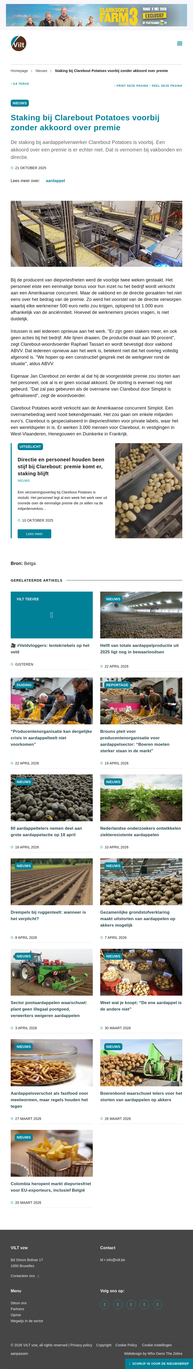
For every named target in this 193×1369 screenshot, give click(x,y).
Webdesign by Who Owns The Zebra (153, 1354)
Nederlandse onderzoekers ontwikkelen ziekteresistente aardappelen (140, 831)
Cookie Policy (126, 1345)
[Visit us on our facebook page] (104, 1304)
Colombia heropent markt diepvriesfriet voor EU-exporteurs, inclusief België (51, 1187)
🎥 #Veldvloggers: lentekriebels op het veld (50, 648)
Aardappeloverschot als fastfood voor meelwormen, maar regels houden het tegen (49, 1100)
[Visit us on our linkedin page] (118, 1304)
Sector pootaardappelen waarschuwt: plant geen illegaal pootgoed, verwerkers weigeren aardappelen (49, 1009)
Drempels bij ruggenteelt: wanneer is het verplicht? (48, 915)
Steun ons (19, 1303)
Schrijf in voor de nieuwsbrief (160, 1364)
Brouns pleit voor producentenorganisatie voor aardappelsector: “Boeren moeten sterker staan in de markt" (135, 741)
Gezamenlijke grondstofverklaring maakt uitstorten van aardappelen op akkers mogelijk (137, 919)
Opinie (16, 1315)
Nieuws (42, 71)
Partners (17, 1309)
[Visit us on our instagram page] (131, 1304)
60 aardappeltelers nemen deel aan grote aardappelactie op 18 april (46, 831)
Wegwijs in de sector (27, 1321)
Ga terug (20, 83)
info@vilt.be (115, 1260)
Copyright (103, 1345)
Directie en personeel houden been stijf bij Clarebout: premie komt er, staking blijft (61, 466)
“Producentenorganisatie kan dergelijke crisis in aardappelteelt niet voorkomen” (51, 738)
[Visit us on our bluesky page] (157, 1304)
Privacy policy (81, 1345)
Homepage (20, 71)
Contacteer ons (25, 1276)
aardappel (55, 181)
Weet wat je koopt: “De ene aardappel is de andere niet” (141, 1006)
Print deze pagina (131, 85)
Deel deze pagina (165, 85)
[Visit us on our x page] (144, 1304)
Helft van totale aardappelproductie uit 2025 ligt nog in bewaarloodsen (139, 648)
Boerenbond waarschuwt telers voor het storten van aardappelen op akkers (141, 1096)
